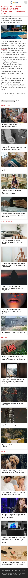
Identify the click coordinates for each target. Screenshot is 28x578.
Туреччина (5, 93)
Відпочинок (12, 93)
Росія (14, 95)
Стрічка (18, 101)
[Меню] (25, 2)
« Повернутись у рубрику (8, 101)
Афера (23, 93)
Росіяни (18, 93)
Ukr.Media (4, 48)
